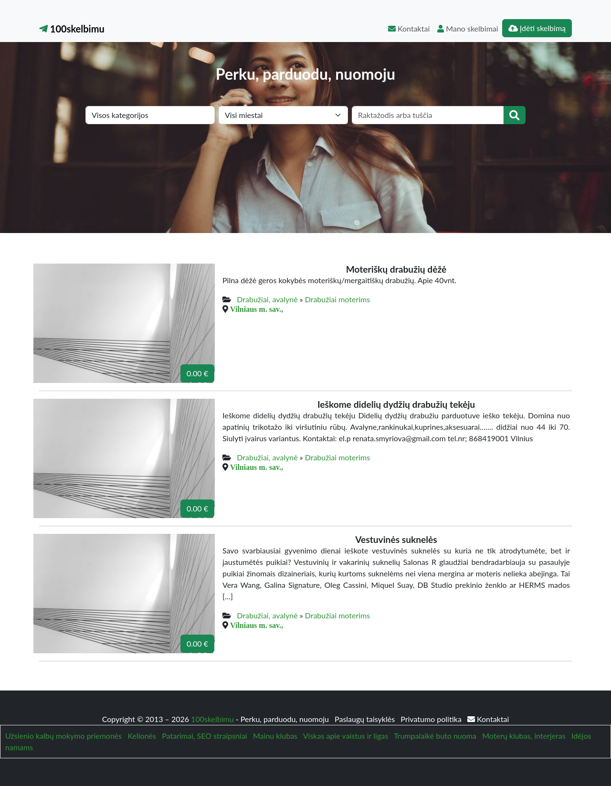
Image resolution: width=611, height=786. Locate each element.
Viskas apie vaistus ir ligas (345, 735)
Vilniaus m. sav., (256, 309)
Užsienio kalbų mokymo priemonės (63, 735)
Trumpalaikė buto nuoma (435, 735)
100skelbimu (72, 28)
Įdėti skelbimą (537, 27)
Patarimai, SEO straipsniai (204, 735)
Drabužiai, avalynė (267, 299)
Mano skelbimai (467, 28)
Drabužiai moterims (337, 299)
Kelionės (142, 735)
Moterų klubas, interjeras (523, 735)
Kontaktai (409, 28)
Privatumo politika (432, 718)
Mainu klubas (275, 735)
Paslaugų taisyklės (366, 718)
